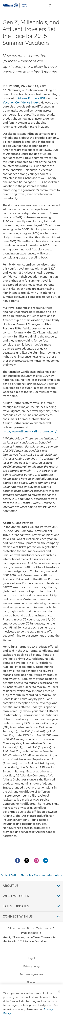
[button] (50, 6)
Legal (31, 958)
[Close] (59, 991)
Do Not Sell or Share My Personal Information (31, 875)
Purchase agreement (31, 974)
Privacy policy (31, 966)
